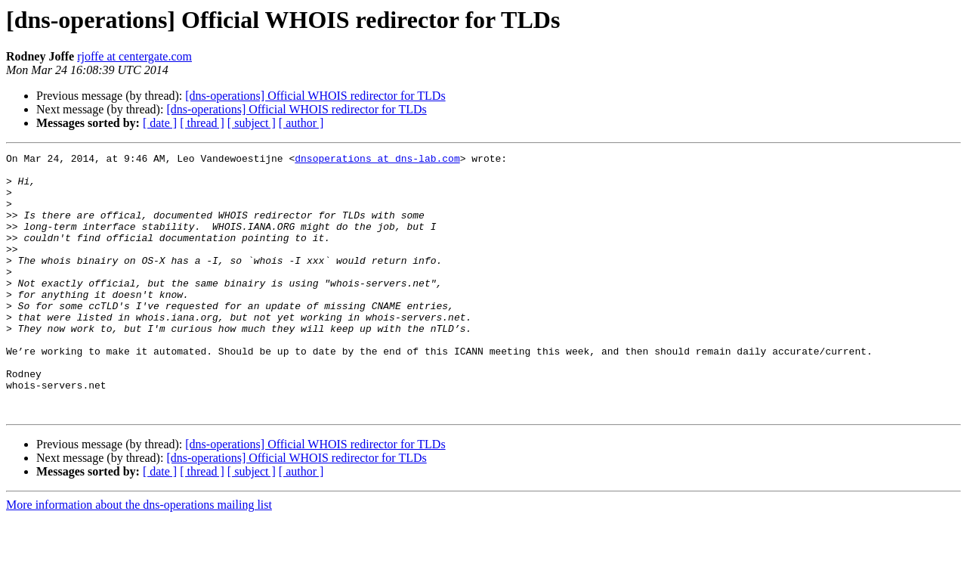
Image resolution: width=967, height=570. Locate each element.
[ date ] (160, 122)
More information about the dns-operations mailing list (139, 556)
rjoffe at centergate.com (134, 56)
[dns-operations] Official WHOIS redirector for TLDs (315, 95)
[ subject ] (251, 122)
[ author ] (301, 122)
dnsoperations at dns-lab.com (377, 160)
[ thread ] (202, 122)
